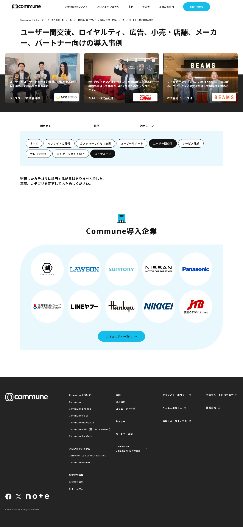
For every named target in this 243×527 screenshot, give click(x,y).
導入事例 (121, 402)
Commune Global (79, 462)
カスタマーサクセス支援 (95, 143)
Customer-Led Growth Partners (85, 455)
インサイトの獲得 (59, 143)
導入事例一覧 (57, 19)
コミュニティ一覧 (125, 408)
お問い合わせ (196, 6)
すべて (34, 143)
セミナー (147, 6)
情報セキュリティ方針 (174, 421)
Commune (75, 402)
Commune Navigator (81, 422)
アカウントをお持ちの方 (220, 395)
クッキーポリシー (172, 408)
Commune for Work (80, 436)
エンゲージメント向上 (71, 154)
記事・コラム (76, 488)
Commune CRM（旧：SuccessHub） (85, 429)
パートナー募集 (124, 433)
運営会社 (211, 407)
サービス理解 (190, 143)
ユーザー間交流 (163, 143)
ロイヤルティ (103, 154)
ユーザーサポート (132, 143)
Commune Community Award (128, 448)
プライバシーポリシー (174, 395)
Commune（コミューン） (33, 19)
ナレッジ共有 (38, 154)
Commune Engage (80, 408)
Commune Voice (79, 415)
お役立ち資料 (76, 481)
